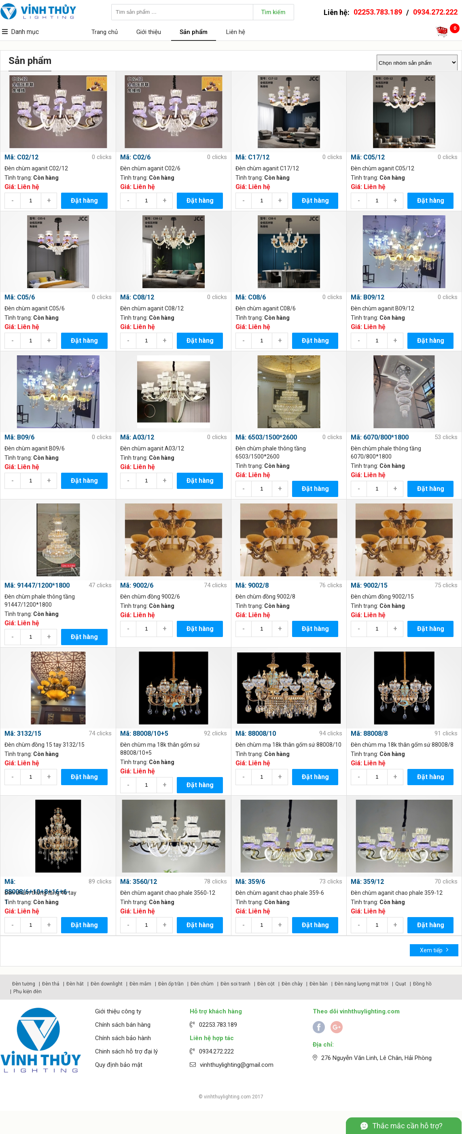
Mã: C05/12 (368, 157)
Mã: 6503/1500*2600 (266, 437)
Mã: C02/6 (135, 157)
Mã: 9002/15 (369, 585)
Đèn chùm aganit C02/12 (36, 168)
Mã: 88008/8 (369, 733)
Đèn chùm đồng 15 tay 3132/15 (44, 744)
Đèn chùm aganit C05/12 (382, 168)
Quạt (400, 984)
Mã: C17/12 (252, 157)
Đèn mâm (140, 984)
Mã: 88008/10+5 (144, 733)
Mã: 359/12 (367, 882)
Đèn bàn (318, 984)
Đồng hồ (422, 984)
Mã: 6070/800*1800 (380, 437)
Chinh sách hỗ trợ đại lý (126, 1051)
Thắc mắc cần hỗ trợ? (407, 1125)
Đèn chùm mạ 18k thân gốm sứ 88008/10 (288, 744)
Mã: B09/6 (19, 437)
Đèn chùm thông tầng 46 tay (40, 893)
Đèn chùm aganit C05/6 (34, 308)
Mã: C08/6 (250, 297)
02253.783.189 (378, 12)
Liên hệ (235, 32)
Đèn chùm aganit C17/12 (267, 168)
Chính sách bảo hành (123, 1038)
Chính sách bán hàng (122, 1024)
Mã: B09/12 (367, 297)
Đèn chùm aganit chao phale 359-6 (279, 893)
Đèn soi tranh (235, 984)
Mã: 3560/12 (138, 882)
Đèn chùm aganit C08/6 (265, 308)
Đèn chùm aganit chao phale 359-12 (397, 893)
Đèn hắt (75, 984)
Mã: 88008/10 (255, 733)
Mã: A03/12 (137, 437)
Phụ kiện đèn (27, 991)
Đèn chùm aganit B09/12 (382, 308)
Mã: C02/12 (21, 157)
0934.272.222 (435, 12)
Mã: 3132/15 (22, 733)
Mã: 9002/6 (136, 585)
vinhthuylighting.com (227, 1097)
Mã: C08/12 (137, 297)
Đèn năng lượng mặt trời (361, 984)
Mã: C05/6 (19, 297)
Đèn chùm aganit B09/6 (34, 448)
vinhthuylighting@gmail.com (236, 1064)
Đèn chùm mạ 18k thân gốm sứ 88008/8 (402, 744)
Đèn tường (23, 984)
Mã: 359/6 (250, 882)
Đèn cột (266, 984)
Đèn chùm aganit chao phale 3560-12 (167, 893)
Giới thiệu (148, 32)
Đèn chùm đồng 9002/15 (382, 596)
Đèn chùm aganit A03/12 (152, 448)
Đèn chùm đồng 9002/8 (265, 596)
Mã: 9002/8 (252, 585)
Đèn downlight (107, 984)
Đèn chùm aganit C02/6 (150, 168)
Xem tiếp (434, 949)
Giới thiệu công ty (118, 1011)
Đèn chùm (202, 984)
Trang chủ (104, 32)
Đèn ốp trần (171, 984)
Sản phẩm (194, 32)
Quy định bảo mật (118, 1064)
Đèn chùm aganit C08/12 (152, 308)
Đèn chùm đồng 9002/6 (150, 596)
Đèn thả (50, 984)
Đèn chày (292, 984)
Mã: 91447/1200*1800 (37, 585)
